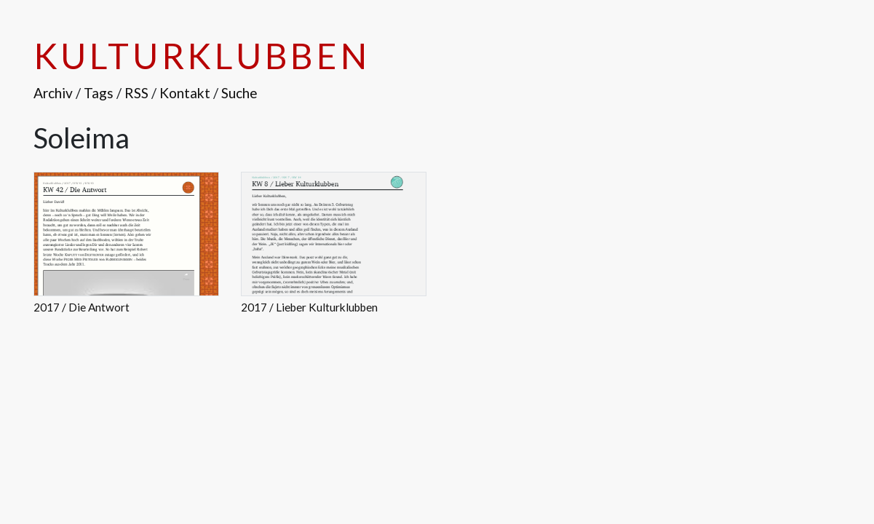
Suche (239, 92)
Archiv (53, 92)
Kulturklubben (201, 55)
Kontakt (184, 92)
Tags (99, 92)
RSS (136, 92)
